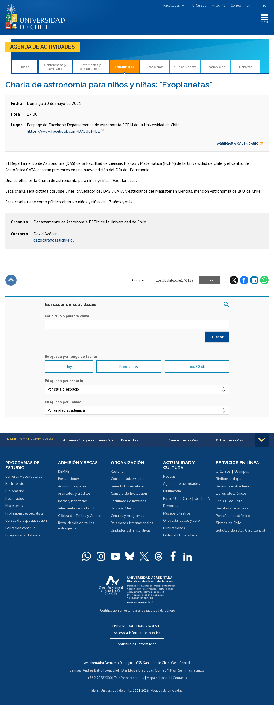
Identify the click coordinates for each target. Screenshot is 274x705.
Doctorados (14, 498)
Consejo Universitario (128, 478)
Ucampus (241, 471)
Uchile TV (202, 498)
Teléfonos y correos (129, 678)
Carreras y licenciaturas (23, 476)
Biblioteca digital (229, 478)
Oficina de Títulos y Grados (79, 515)
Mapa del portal (158, 678)
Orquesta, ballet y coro (181, 520)
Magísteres (14, 505)
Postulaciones (69, 478)
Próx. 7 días (128, 366)
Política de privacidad (167, 690)
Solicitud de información (137, 644)
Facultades (171, 5)
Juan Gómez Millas (161, 670)
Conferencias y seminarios (55, 67)
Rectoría (117, 471)
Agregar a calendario (240, 144)
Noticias (169, 476)
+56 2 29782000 (99, 678)
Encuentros (124, 67)
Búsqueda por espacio (64, 380)
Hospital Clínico (123, 508)
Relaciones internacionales (132, 522)
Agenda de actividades (42, 47)
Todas (25, 67)
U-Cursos (199, 5)
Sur (180, 670)
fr (257, 5)
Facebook (244, 280)
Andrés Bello (92, 670)
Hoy (69, 366)
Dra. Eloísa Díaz (133, 670)
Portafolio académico (233, 515)
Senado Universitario (127, 486)
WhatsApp (264, 280)
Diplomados (15, 491)
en (248, 5)
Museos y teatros (177, 513)
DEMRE (63, 471)
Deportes (245, 67)
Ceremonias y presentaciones (91, 67)
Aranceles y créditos (74, 493)
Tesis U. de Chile (229, 500)
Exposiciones (154, 67)
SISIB (95, 690)
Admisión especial (72, 486)
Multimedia (172, 491)
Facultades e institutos (128, 500)
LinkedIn (254, 280)
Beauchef (112, 670)
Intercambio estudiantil (76, 508)
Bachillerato (14, 483)
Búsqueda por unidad (63, 401)
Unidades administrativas (130, 530)
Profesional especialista (24, 513)
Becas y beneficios (73, 500)
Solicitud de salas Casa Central (240, 530)
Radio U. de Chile (177, 498)
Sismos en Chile (228, 522)
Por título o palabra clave (67, 316)
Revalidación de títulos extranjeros (76, 525)
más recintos (195, 670)
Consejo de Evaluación (129, 493)
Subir (11, 280)
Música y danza (185, 67)
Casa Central (180, 663)
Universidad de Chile (116, 690)
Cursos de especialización (26, 520)
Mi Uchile (218, 5)
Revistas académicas (232, 508)
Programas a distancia (22, 535)
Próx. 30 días (197, 366)
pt (264, 5)
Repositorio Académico (234, 486)
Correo (236, 5)
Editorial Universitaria (180, 535)
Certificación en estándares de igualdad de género (137, 610)
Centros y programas (127, 515)
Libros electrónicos (231, 493)
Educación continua (20, 527)
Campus (75, 670)
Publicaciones (174, 527)
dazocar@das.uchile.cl (53, 240)
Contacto (180, 678)
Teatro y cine (216, 67)
